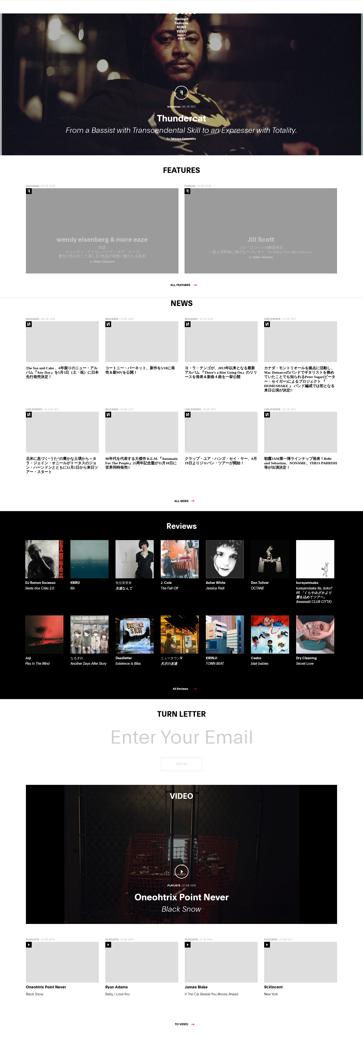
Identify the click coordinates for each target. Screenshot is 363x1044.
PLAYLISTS (32, 948)
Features (181, 23)
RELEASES (32, 328)
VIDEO (182, 31)
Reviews (181, 19)
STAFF (181, 38)
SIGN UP (181, 773)
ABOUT (181, 35)
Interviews (32, 195)
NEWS (181, 27)
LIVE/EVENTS (272, 328)
